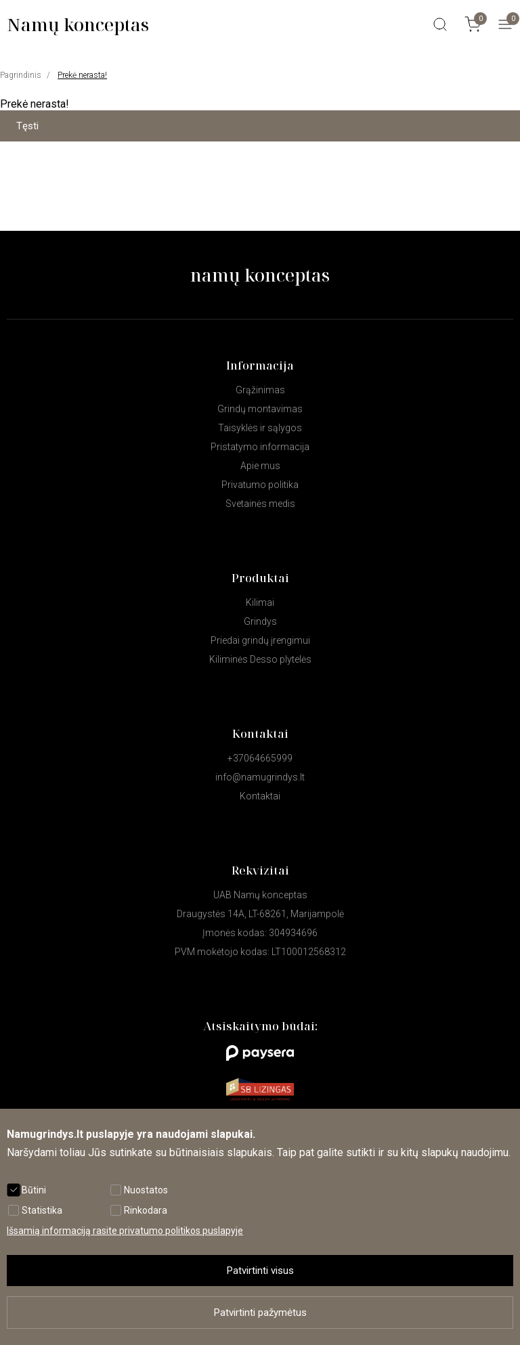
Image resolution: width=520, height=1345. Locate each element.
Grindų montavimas (260, 408)
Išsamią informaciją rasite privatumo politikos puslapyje (125, 1230)
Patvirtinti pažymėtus (260, 1312)
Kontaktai (260, 796)
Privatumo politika (260, 484)
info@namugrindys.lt (260, 777)
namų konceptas (260, 275)
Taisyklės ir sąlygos (260, 427)
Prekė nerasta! (82, 75)
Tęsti (27, 126)
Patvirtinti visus (260, 1270)
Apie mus (260, 465)
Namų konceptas (78, 24)
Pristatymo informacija (260, 446)
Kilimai (260, 602)
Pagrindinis (20, 75)
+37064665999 (260, 758)
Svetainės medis (260, 503)
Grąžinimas (260, 389)
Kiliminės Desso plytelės (260, 659)
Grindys (260, 621)
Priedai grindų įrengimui (260, 640)
